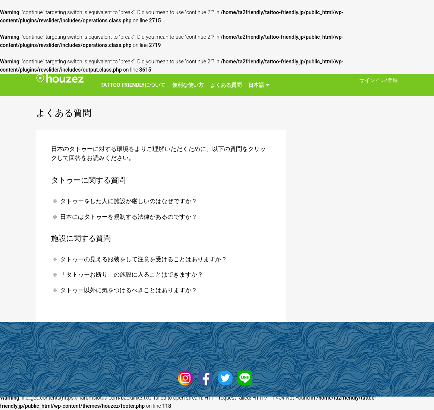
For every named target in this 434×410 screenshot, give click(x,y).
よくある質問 (226, 85)
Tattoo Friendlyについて (133, 85)
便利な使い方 (188, 85)
